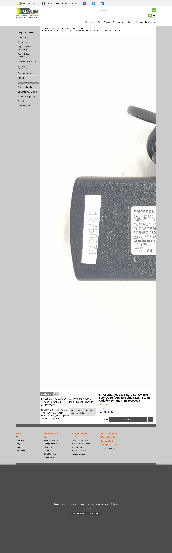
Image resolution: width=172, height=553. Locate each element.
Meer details (86, 508)
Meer (56, 394)
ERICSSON (103, 404)
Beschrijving (46, 394)
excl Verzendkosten (105, 408)
